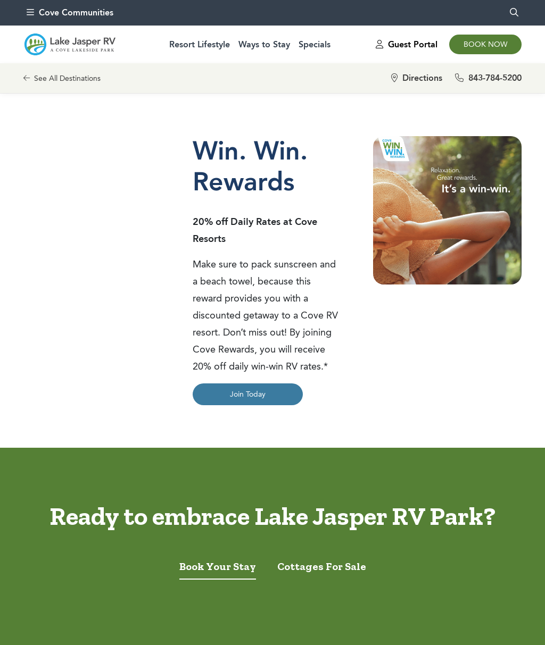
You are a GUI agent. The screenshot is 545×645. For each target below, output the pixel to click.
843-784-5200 (488, 77)
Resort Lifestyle (199, 44)
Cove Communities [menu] (70, 12)
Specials (315, 44)
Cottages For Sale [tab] (321, 566)
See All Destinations (62, 78)
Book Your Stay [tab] (217, 566)
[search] (514, 13)
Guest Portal (406, 44)
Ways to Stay (264, 44)
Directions (416, 77)
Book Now (485, 44)
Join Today (248, 394)
